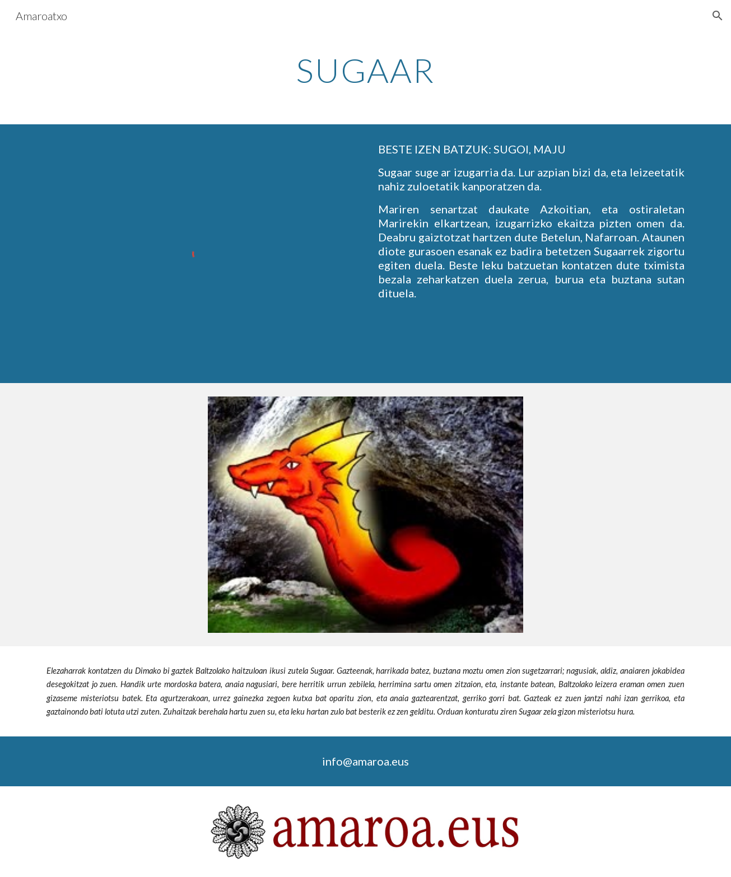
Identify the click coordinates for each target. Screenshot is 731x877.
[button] (717, 15)
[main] (366, 70)
